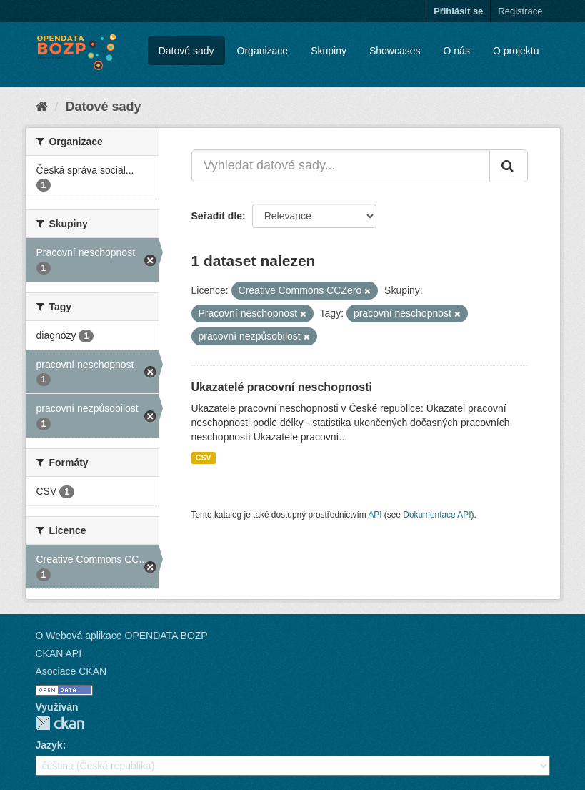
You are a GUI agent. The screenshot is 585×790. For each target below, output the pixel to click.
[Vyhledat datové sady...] (340, 165)
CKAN (60, 723)
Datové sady (186, 50)
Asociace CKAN (71, 671)
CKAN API (59, 653)
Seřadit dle (217, 216)
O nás (457, 50)
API (374, 515)
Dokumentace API (437, 515)
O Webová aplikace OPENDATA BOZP (122, 635)
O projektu (516, 50)
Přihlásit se (458, 11)
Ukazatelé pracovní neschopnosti (281, 387)
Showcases (395, 50)
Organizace (263, 50)
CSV (203, 457)
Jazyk (49, 745)
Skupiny (328, 50)
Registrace (520, 11)
